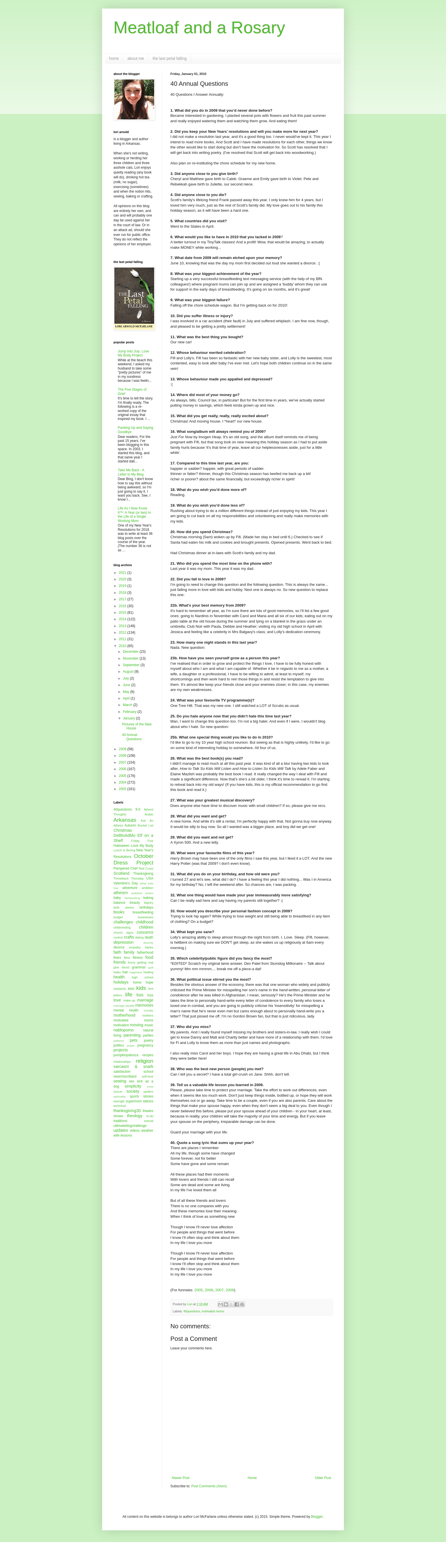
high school (142, 977)
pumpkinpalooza (125, 1055)
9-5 (137, 809)
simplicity (133, 1086)
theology (134, 1115)
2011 (123, 639)
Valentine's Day (125, 883)
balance (119, 903)
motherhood (124, 1015)
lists (140, 995)
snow (150, 1086)
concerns (145, 932)
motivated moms (213, 1311)
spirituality (119, 1096)
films (127, 957)
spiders (148, 1091)
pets (133, 1040)
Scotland (121, 873)
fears (117, 958)
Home (252, 1478)
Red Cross (146, 868)
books (118, 912)
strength (119, 1101)
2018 (123, 593)
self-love (147, 1076)
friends (119, 962)
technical (119, 1105)
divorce (119, 947)
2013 (123, 626)
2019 (123, 586)
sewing (119, 1081)
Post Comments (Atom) (209, 1486)
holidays (121, 982)
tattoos (148, 1101)
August (129, 672)
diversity (148, 942)
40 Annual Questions (132, 737)
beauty (135, 903)
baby (117, 898)
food (149, 957)
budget (118, 917)
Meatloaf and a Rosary (199, 27)
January (129, 718)
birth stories (123, 907)
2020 (123, 579)
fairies (149, 947)
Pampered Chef (125, 868)
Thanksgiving (143, 874)
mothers (147, 1015)
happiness (136, 972)
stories (148, 1096)
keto (131, 989)
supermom (134, 1101)
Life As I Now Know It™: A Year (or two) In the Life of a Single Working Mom (134, 514)
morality (148, 1010)
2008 (230, 1290)
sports (134, 1096)
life (129, 995)
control (118, 937)
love (117, 1000)
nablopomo (123, 1030)
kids (141, 988)
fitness (138, 958)
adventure (129, 888)
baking (148, 898)
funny (131, 962)
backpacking (132, 898)
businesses (145, 917)
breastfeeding (143, 912)
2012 (123, 633)
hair (125, 972)
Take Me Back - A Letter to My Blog (131, 472)
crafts (129, 937)
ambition (147, 888)
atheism (120, 892)
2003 (123, 789)
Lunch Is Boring (124, 850)
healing (148, 972)
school (148, 1072)
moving (136, 1025)
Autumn (130, 825)
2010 (123, 646)
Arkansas (124, 820)
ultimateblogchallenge (129, 1126)
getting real (145, 962)
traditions (120, 1121)
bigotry (148, 902)
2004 (123, 782)
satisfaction (122, 1072)
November (131, 658)
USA (149, 878)
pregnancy (145, 1045)
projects (120, 1050)
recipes (147, 1055)
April (127, 698)
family (129, 952)
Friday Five (142, 841)
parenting (132, 1035)
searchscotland (125, 1076)
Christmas (122, 830)
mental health (126, 1010)
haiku (117, 972)
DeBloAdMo (124, 835)
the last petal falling (169, 58)
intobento (119, 988)
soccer (118, 1091)
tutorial (148, 1121)
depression (123, 942)
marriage (145, 1000)
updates (120, 1130)
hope (149, 982)
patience (118, 1040)
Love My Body (142, 846)
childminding (122, 927)
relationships (122, 1061)
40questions (191, 1311)
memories (144, 1005)
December (131, 652)
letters (117, 995)
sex (131, 1081)
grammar (139, 967)
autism (149, 893)
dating (139, 937)
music (148, 1025)
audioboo (136, 893)
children (146, 927)
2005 (198, 1290)
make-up (129, 1000)
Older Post (323, 1478)
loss (150, 995)
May (126, 692)
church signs (123, 932)
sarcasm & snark (133, 1066)
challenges (123, 922)
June (127, 685)
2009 (123, 749)
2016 (123, 606)
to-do (149, 1116)
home (114, 58)
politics (118, 1045)
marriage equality (124, 1005)
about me (135, 58)
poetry (148, 1041)
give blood (121, 967)
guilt (150, 967)
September (132, 665)
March (128, 705)
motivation (121, 1025)
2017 (123, 599)
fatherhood (145, 952)
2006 (209, 1290)
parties (148, 1035)
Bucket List (145, 825)
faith (117, 952)
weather (147, 1131)
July (126, 678)
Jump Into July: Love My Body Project (133, 353)
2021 (123, 573)
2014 (123, 619)
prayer (131, 1045)
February (130, 712)
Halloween (121, 846)
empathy (135, 947)
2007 (219, 1290)
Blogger (317, 1517)
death (149, 937)
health (119, 977)
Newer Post (180, 1478)
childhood (144, 922)
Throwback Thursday (128, 878)
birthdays (146, 907)
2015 (123, 613)
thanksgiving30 (127, 1110)
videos (135, 1131)
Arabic (148, 814)
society (133, 1091)
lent (150, 988)
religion (144, 1061)
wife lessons (122, 1135)
